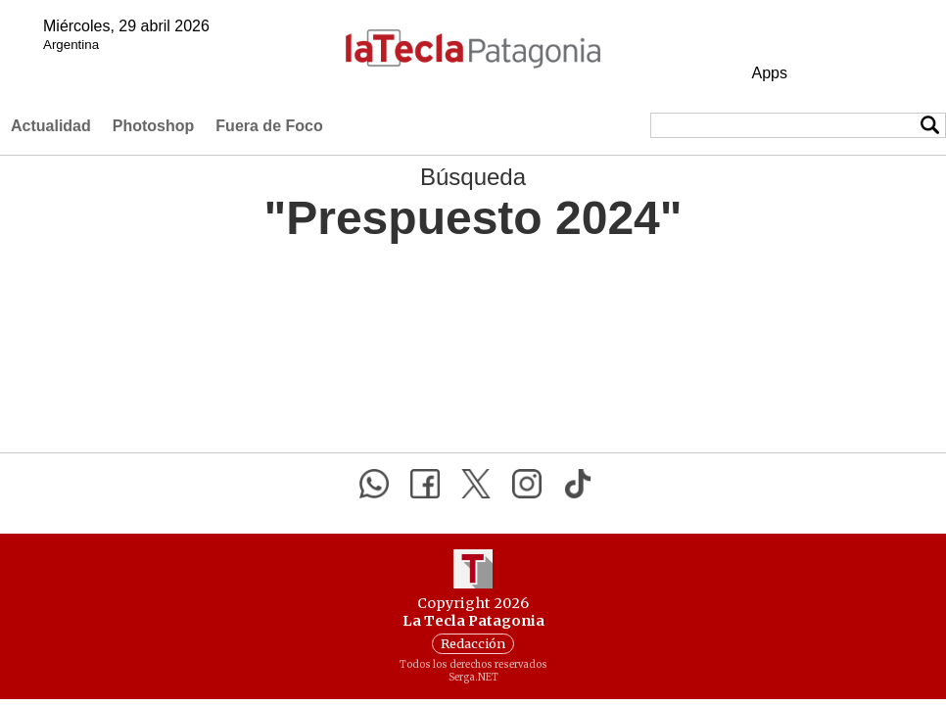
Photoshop (154, 126)
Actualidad (51, 126)
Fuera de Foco (268, 126)
